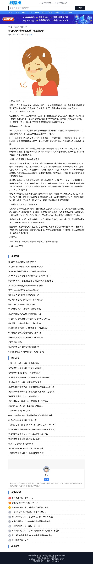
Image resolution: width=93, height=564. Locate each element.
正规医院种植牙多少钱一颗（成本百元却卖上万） (28, 434)
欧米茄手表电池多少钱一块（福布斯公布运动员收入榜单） (32, 429)
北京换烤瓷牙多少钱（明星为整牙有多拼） (25, 382)
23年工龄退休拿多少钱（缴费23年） (23, 420)
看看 (50, 12)
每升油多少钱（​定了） (21, 540)
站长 (57, 12)
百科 (30, 12)
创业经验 (23, 27)
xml (59, 561)
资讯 (17, 12)
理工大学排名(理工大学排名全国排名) (23, 290)
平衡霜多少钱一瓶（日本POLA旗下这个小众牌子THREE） (32, 425)
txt (56, 561)
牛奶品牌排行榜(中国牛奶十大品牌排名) (24, 323)
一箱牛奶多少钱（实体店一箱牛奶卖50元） (29, 512)
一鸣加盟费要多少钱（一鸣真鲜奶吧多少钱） (26, 453)
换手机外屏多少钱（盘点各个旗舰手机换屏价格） (32, 521)
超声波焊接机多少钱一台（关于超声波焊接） (26, 448)
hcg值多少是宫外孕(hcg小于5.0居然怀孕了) (26, 352)
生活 (63, 12)
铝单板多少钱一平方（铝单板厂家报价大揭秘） (31, 507)
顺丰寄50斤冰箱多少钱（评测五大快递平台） (26, 368)
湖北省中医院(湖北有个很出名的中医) (23, 347)
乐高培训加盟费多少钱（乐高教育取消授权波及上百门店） (32, 387)
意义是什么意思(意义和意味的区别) (22, 262)
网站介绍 (36, 561)
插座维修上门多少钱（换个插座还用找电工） (26, 406)
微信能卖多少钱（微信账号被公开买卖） (24, 439)
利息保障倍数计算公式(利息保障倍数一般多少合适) (29, 319)
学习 (44, 12)
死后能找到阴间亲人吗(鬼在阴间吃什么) (24, 314)
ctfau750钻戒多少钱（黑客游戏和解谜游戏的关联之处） (31, 415)
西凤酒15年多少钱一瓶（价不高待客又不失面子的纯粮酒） (32, 392)
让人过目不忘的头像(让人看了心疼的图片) (25, 300)
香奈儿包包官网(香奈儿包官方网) (21, 304)
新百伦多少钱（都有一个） (23, 498)
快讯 (70, 12)
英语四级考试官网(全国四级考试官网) (23, 295)
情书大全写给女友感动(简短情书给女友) (24, 333)
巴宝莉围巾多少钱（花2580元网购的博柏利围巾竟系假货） (36, 531)
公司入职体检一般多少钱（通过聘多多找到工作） (28, 401)
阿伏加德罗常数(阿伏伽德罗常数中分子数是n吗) (27, 328)
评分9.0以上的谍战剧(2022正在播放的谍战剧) (27, 271)
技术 (24, 12)
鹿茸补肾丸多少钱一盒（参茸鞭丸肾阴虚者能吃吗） (29, 377)
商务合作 (42, 561)
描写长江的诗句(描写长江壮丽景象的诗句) (25, 267)
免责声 (47, 561)
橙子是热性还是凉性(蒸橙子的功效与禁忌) (25, 337)
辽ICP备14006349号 (57, 559)
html (52, 561)
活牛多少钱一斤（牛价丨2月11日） (26, 503)
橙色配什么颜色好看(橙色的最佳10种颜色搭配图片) (29, 276)
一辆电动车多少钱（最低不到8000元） (27, 526)
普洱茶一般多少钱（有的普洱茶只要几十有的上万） (33, 517)
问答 (37, 12)
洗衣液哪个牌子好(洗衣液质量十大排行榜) (25, 286)
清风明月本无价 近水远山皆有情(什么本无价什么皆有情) (31, 281)
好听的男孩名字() (15, 342)
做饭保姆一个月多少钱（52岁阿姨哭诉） (25, 373)
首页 (11, 12)
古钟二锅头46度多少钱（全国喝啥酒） (24, 363)
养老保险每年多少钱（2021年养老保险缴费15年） (32, 535)
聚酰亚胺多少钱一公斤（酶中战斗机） (24, 396)
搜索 (80, 8)
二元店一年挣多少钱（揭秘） (20, 410)
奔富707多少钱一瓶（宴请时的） (21, 444)
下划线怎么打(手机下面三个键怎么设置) (24, 309)
